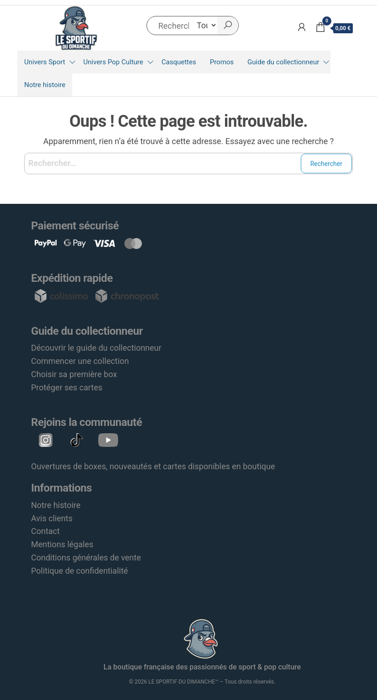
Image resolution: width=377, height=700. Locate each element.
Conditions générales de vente (86, 557)
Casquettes (179, 62)
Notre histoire (44, 85)
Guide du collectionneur (283, 62)
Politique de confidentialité (79, 571)
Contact (45, 531)
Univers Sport (44, 62)
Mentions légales (62, 544)
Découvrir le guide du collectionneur (96, 348)
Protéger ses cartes (66, 387)
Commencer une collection (80, 361)
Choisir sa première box (74, 374)
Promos (222, 62)
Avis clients (52, 518)
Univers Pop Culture (113, 62)
